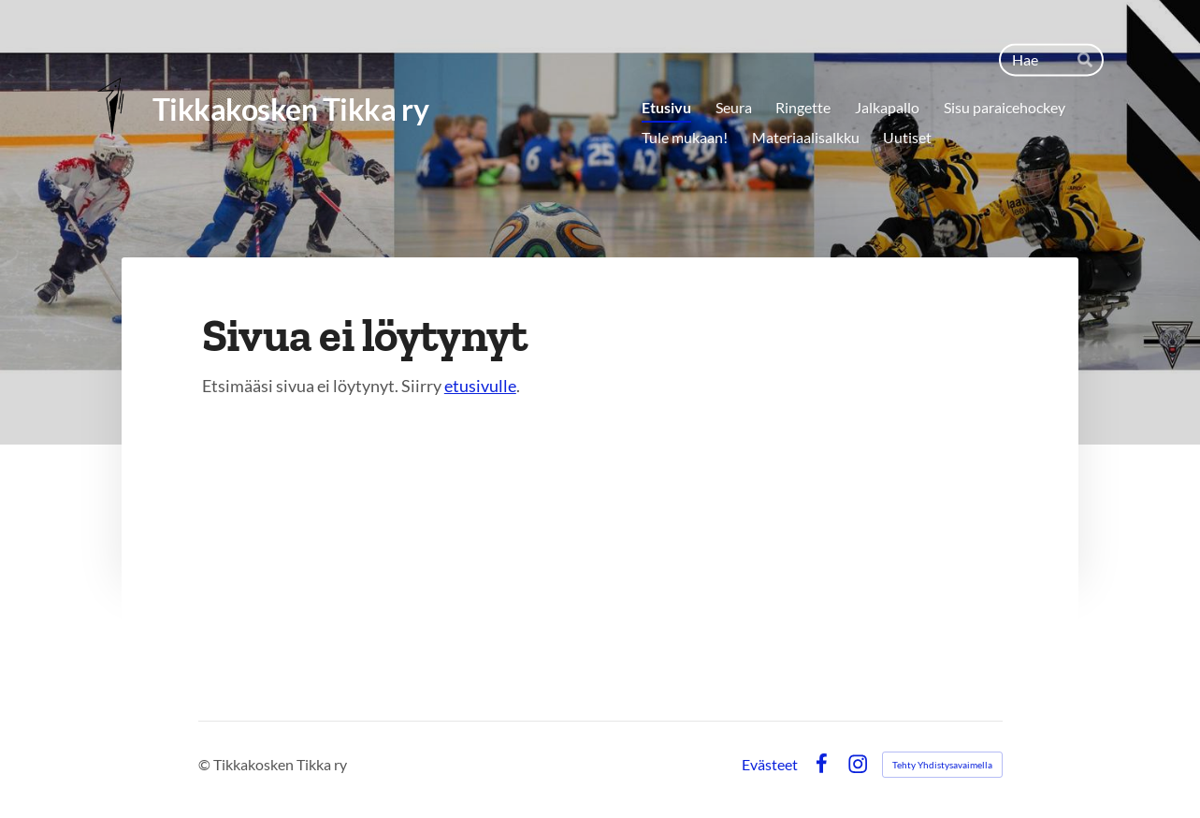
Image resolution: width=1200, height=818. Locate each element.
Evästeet (770, 764)
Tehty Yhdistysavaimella (942, 764)
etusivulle (480, 385)
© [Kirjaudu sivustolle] (205, 764)
